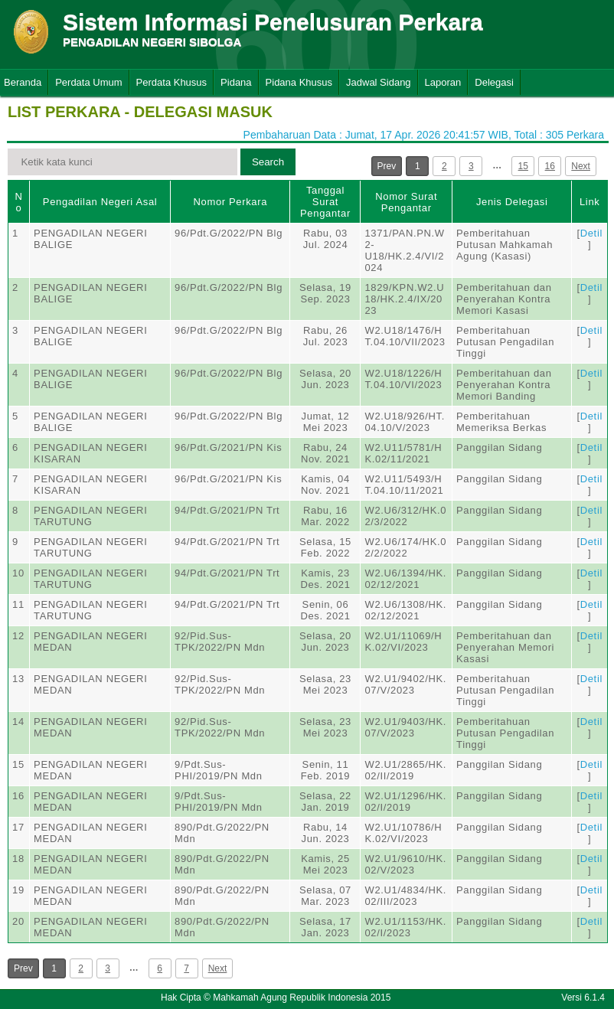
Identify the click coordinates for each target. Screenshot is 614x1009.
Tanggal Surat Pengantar (325, 201)
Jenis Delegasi (512, 201)
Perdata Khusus (171, 82)
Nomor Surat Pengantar (406, 202)
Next (580, 166)
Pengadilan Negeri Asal (100, 201)
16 (550, 166)
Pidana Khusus (299, 82)
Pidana (235, 82)
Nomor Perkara (230, 201)
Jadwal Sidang (378, 82)
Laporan (443, 82)
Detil (591, 233)
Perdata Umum (88, 82)
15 (523, 166)
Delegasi (494, 82)
